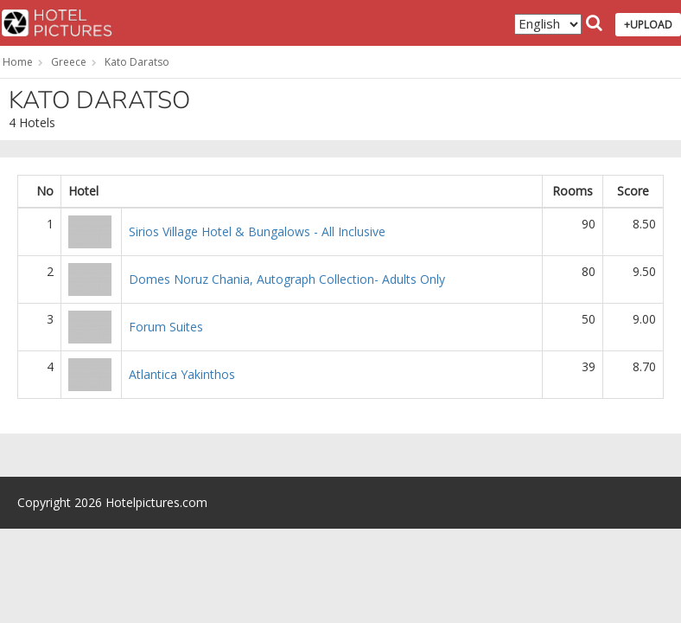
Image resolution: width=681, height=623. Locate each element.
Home (18, 62)
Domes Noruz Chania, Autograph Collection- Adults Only (287, 279)
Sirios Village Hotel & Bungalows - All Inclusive (257, 231)
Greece (68, 62)
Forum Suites (166, 326)
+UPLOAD (648, 24)
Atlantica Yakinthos (182, 374)
